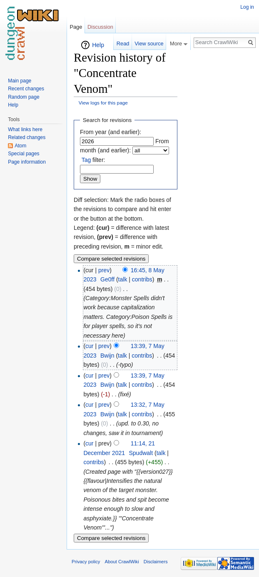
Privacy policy (86, 561)
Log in (247, 7)
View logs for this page (103, 102)
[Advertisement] (219, 165)
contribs (142, 279)
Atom (20, 146)
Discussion (100, 27)
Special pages (23, 154)
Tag (86, 160)
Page (76, 27)
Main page (19, 81)
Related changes (26, 137)
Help (98, 45)
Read (123, 43)
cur (89, 346)
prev (104, 270)
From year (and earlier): (110, 132)
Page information (27, 162)
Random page (23, 97)
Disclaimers (156, 561)
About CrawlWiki (122, 561)
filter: (93, 160)
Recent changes (26, 89)
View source (148, 43)
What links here (25, 129)
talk (122, 279)
